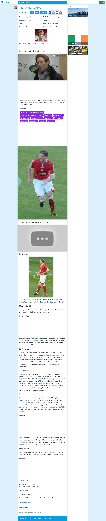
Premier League (41, 302)
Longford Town (54, 23)
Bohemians (24, 121)
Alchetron (5, 2)
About (22, 518)
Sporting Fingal (48, 118)
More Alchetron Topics (25, 502)
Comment (43, 12)
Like (37, 12)
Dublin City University (43, 379)
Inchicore (48, 357)
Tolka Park (40, 402)
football (54, 100)
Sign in (102, 2)
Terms (29, 518)
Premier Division (24, 360)
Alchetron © (47, 518)
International (33, 121)
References (50, 121)
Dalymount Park (25, 442)
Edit (32, 12)
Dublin (29, 47)
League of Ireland (26, 345)
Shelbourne (58, 118)
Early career (48, 115)
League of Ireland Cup (27, 487)
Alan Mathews (29, 402)
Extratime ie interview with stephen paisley (32, 112)
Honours (42, 121)
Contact (39, 518)
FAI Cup (58, 340)
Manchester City (54, 17)
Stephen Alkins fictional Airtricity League (31, 115)
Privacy (34, 518)
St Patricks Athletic (36, 118)
